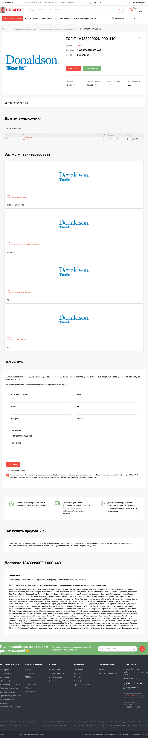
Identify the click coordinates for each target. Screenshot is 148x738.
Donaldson (29, 673)
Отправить (13, 464)
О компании (28, 3)
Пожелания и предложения (85, 18)
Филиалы (78, 681)
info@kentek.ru (130, 688)
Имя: (79, 406)
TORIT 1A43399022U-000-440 (16, 197)
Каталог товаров (14, 18)
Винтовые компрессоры (10, 707)
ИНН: (79, 394)
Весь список (5, 710)
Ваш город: (16, 406)
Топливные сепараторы (10, 684)
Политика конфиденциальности (32, 734)
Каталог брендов (32, 18)
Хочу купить (73, 68)
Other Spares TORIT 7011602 (16, 340)
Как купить (38, 3)
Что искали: (16, 431)
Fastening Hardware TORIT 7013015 (19, 292)
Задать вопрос (64, 18)
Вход (133, 3)
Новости (64, 3)
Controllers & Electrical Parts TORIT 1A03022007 (23, 245)
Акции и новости (56, 673)
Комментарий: (17, 443)
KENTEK (28, 670)
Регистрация (141, 3)
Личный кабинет (49, 18)
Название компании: (20, 394)
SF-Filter (28, 688)
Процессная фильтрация (10, 696)
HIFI (26, 681)
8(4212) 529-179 (95, 3)
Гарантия (56, 3)
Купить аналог (92, 68)
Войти (101, 670)
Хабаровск (10, 3)
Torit (79, 45)
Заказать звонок (133, 695)
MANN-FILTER (30, 684)
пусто (141, 11)
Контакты (72, 3)
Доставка (47, 3)
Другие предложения (16, 102)
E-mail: (80, 419)
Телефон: (15, 419)
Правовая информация (84, 684)
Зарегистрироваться (108, 673)
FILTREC (28, 677)
